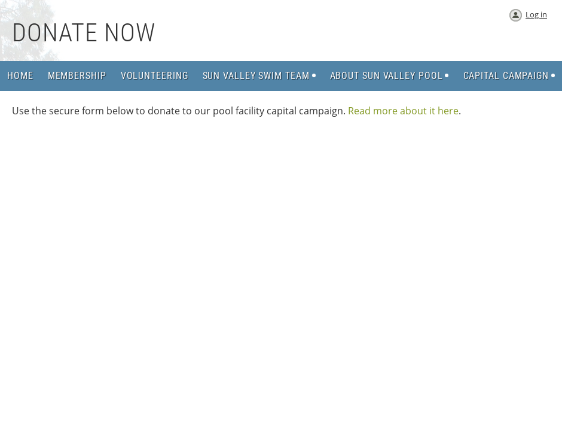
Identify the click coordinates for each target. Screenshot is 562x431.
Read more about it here (403, 110)
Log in (536, 14)
